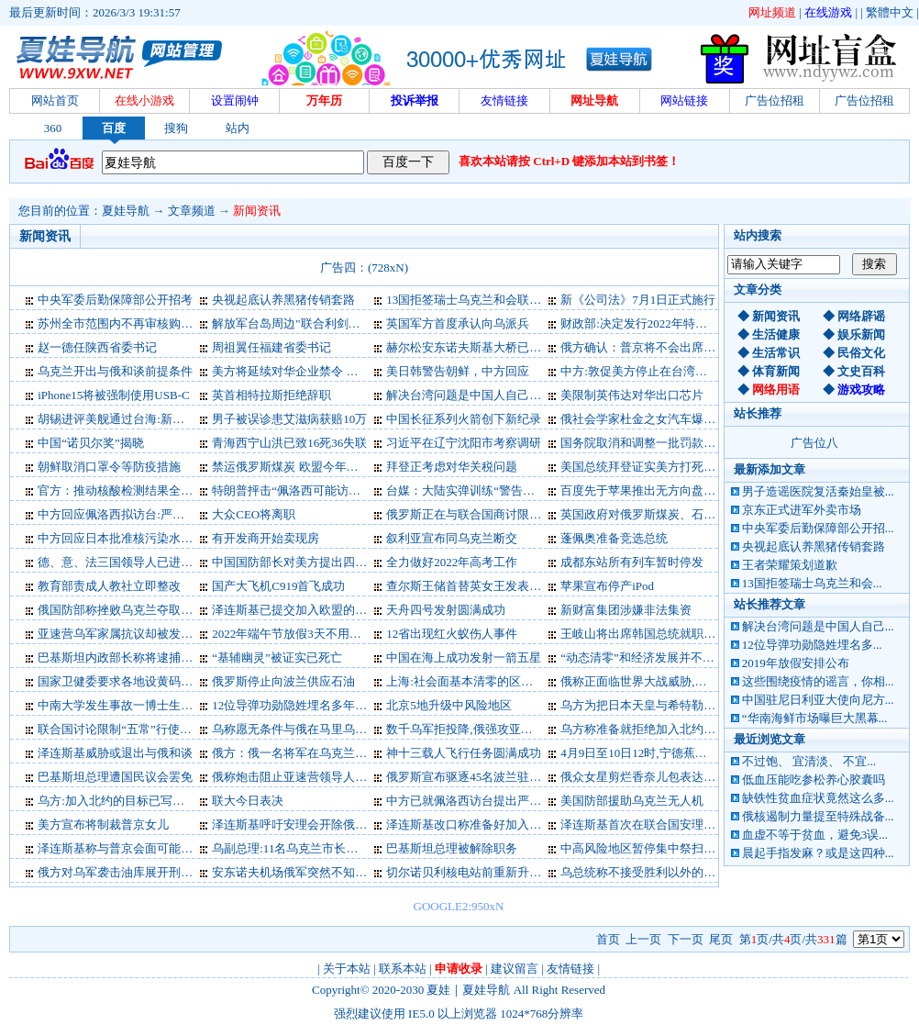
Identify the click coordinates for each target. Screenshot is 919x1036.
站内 (237, 128)
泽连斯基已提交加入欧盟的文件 (295, 610)
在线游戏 (828, 12)
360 (53, 128)
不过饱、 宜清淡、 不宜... (809, 761)
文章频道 (192, 210)
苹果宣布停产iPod (607, 586)
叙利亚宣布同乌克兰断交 (451, 538)
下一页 (685, 939)
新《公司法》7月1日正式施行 (637, 299)
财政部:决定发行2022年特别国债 (645, 323)
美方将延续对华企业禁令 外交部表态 (308, 371)
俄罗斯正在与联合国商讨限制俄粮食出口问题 (505, 514)
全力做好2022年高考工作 (451, 562)
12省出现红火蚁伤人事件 (451, 634)
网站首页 (55, 100)
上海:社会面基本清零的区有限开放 (477, 681)
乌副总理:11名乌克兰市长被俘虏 (297, 848)
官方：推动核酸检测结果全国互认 (127, 490)
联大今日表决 (247, 801)
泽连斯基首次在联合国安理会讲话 (649, 824)
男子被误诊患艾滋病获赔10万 (289, 419)
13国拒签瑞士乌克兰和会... (812, 583)
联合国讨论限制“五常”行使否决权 (127, 729)
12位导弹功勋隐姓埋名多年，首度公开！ (319, 705)
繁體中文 (889, 12)
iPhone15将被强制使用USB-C (113, 395)
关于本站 (347, 968)
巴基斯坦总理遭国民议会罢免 (115, 777)
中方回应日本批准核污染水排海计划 (133, 538)
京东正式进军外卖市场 (801, 510)
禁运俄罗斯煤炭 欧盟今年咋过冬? (299, 466)
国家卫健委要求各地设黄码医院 (121, 681)
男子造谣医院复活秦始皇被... (818, 491)
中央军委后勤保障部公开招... (818, 528)
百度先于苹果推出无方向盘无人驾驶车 (661, 490)
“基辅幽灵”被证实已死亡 (277, 657)
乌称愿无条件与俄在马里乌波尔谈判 (307, 729)
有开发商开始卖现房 (265, 538)
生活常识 (776, 353)
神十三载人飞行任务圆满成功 (463, 753)
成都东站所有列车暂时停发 (631, 562)
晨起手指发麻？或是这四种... (818, 853)
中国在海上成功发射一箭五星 (463, 657)
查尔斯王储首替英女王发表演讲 (469, 586)
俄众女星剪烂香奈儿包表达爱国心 (649, 777)
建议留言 (514, 968)
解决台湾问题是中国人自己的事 (469, 395)
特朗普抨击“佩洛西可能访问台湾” (301, 490)
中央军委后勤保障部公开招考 (115, 299)
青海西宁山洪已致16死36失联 (289, 443)
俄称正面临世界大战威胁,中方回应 (651, 681)
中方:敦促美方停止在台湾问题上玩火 (657, 371)
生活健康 (776, 334)
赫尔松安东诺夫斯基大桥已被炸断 (475, 347)
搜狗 (176, 128)
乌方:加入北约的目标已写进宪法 (123, 801)
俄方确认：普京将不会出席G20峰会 (653, 347)
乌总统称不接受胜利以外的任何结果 (655, 872)
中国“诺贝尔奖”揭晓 (91, 443)
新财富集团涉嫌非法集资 (626, 610)
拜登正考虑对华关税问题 (451, 466)
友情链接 (570, 968)
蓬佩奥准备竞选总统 (614, 538)
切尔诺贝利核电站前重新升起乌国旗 (481, 872)
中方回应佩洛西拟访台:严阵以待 (123, 514)
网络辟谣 (861, 316)
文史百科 (861, 371)
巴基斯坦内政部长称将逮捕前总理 (127, 657)
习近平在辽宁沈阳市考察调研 (463, 443)
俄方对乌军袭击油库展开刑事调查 (127, 872)
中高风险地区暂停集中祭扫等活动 (649, 848)
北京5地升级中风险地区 (449, 705)
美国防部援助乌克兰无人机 (631, 801)
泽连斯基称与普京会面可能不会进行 (133, 848)
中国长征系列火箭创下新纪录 (463, 419)
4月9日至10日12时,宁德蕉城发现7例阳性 (666, 753)
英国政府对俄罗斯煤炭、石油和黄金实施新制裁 (685, 514)
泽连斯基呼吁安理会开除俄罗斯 (295, 824)
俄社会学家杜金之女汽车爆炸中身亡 (655, 419)
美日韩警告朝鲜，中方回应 (457, 371)
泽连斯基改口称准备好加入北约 (469, 824)
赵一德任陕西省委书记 (97, 347)
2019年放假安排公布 (795, 663)
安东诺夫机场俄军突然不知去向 (295, 872)
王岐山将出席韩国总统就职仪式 (643, 634)
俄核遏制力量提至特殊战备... (818, 816)
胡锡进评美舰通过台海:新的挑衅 (123, 419)
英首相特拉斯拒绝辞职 (271, 395)
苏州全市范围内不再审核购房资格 (127, 323)
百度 (114, 128)
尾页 (721, 939)
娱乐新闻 (861, 334)
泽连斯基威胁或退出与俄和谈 (115, 753)
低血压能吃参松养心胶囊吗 (813, 779)
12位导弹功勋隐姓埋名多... (812, 645)
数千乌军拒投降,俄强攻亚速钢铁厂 (477, 729)
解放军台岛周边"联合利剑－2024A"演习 (316, 323)
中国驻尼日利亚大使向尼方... (818, 700)
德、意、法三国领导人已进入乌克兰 (133, 562)
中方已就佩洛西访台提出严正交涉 (475, 801)
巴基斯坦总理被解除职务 (451, 848)
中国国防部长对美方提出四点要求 (301, 562)
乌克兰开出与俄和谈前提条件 (115, 371)
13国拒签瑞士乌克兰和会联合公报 (475, 299)
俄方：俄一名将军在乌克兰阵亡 (295, 753)
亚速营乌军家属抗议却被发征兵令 (127, 634)
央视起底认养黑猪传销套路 (813, 546)
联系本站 (402, 968)
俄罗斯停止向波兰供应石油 (283, 681)
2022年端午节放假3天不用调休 (292, 634)
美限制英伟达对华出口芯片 (631, 395)
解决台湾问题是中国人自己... (818, 626)
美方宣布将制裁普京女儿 (103, 824)
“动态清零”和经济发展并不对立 (643, 657)
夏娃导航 (125, 210)
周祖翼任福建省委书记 (271, 347)
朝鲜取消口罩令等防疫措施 (109, 466)
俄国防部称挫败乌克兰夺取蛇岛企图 (133, 610)
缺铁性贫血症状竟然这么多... (818, 798)
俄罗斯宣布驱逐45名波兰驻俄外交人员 (487, 777)
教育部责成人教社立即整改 (109, 586)
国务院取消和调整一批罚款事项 (643, 443)
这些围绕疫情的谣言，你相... (818, 681)
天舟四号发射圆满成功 (445, 610)
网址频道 (772, 12)
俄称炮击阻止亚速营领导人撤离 (295, 777)
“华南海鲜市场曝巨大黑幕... (815, 718)
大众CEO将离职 (253, 514)
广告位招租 (774, 100)
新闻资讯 (257, 210)
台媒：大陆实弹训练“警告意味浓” (475, 490)
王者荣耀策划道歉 (789, 565)
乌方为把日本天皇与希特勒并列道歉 (655, 705)
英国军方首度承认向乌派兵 (457, 323)
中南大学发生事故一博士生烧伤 (121, 705)
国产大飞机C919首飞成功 (278, 586)
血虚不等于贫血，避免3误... (815, 834)
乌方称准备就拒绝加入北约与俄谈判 (655, 729)
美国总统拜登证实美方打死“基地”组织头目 (673, 466)
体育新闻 (776, 371)
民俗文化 (861, 353)
